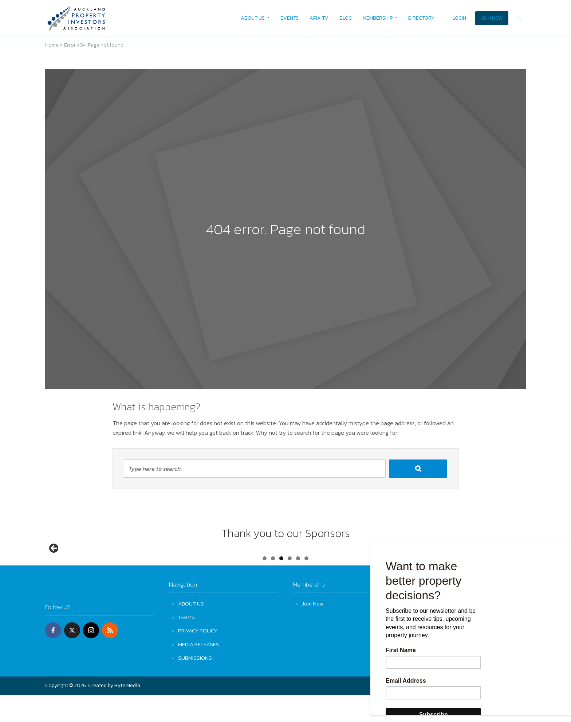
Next (516, 562)
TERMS (186, 644)
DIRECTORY (421, 18)
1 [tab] (265, 586)
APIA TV (319, 18)
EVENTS (289, 18)
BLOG (345, 18)
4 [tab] (290, 586)
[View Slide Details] (81, 564)
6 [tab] (306, 586)
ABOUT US (253, 18)
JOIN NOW (492, 18)
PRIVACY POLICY (197, 658)
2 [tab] (273, 586)
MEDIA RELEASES (198, 671)
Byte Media (127, 713)
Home (52, 45)
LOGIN (459, 18)
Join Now (312, 631)
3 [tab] (281, 586)
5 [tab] (298, 586)
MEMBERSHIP (378, 18)
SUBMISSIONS (195, 685)
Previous (54, 562)
